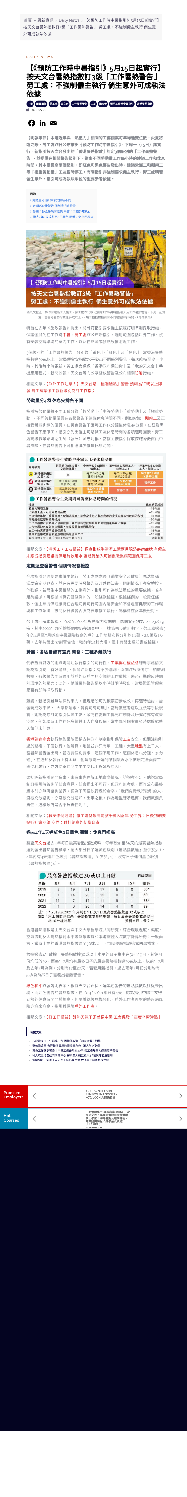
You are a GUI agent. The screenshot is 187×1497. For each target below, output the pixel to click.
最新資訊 (45, 20)
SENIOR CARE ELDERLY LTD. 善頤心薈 (157, 1093)
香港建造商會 (38, 739)
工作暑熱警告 (79, 103)
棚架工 (151, 418)
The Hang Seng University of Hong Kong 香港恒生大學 (105, 1127)
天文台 (64, 103)
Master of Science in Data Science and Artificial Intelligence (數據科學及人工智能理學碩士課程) (107, 1116)
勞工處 (53, 103)
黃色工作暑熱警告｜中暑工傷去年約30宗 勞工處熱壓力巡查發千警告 (75, 1050)
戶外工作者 (85, 1006)
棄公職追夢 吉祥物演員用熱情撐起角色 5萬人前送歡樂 (66, 1045)
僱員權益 (41, 103)
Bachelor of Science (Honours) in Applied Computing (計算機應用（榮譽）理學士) (157, 1115)
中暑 (30, 103)
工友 (93, 103)
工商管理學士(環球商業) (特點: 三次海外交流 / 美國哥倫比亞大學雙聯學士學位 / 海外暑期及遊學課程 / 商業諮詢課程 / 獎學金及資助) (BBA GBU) (57, 1118)
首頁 (28, 20)
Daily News (69, 20)
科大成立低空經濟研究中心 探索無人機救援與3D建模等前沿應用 (72, 1055)
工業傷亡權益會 (125, 662)
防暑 (139, 373)
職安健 (103, 103)
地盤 (139, 746)
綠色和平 (34, 985)
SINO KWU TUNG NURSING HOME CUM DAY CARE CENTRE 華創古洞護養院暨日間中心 (106, 1094)
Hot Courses (12, 1118)
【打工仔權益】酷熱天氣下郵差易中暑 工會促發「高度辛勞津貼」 (104, 1017)
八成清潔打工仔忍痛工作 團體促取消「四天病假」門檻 (66, 1041)
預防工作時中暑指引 (122, 103)
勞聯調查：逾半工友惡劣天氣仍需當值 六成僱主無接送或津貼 (70, 1060)
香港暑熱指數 (144, 103)
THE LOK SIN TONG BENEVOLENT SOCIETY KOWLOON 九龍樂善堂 (51, 1094)
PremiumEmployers (14, 1094)
